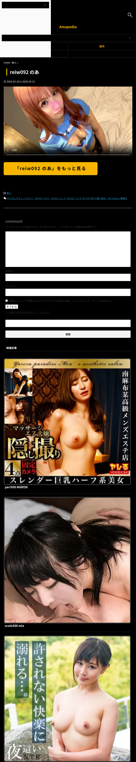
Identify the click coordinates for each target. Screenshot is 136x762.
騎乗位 (123, 198)
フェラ (78, 198)
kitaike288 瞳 (69, 538)
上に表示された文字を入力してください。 (28, 312)
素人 (9, 193)
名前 (9, 271)
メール (10, 285)
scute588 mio (69, 420)
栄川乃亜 (95, 198)
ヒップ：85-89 (66, 198)
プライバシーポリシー (65, 667)
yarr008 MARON (71, 360)
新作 (102, 46)
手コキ (86, 198)
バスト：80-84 (49, 198)
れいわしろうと (15, 198)
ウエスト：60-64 (32, 198)
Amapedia (68, 26)
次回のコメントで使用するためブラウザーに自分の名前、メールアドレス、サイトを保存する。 (61, 300)
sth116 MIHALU (70, 598)
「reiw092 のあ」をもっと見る (50, 168)
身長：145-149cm (110, 198)
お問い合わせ (86, 667)
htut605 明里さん (71, 479)
